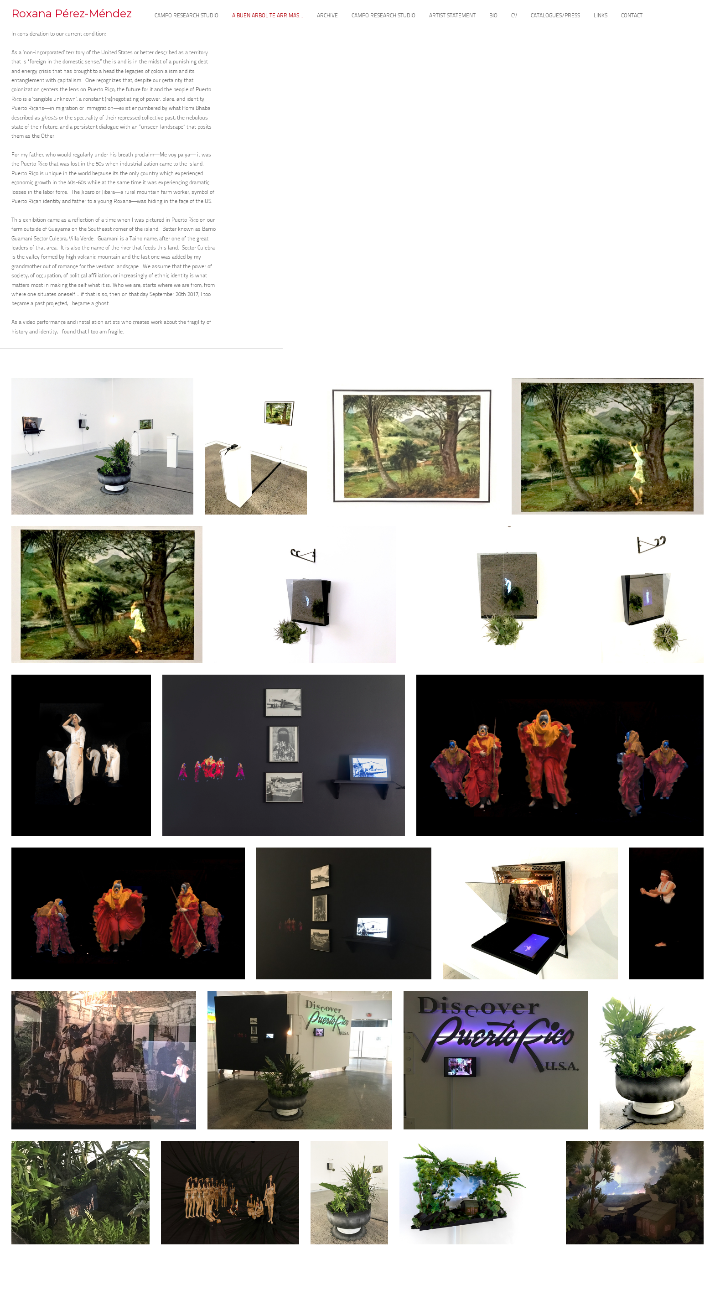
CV (514, 16)
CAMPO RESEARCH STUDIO (186, 16)
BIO (493, 16)
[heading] (71, 17)
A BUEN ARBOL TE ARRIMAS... (267, 16)
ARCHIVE (327, 16)
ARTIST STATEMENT (452, 16)
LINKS (600, 16)
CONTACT (631, 16)
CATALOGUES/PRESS (555, 16)
